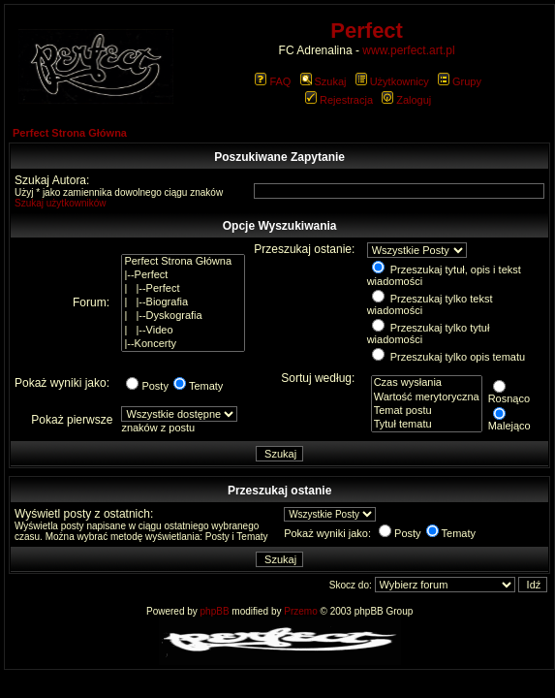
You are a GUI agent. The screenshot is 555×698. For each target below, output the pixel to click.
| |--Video (183, 330)
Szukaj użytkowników (60, 203)
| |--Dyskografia (183, 316)
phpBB (215, 611)
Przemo (300, 611)
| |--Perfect (183, 289)
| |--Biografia (183, 302)
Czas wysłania (426, 383)
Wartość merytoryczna (426, 397)
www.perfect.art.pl (408, 50)
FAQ (273, 81)
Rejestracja (339, 100)
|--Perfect (183, 275)
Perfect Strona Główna (70, 133)
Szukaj (323, 81)
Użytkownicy (392, 81)
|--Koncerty (183, 344)
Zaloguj (406, 100)
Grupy (459, 81)
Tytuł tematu (426, 424)
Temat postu (426, 411)
